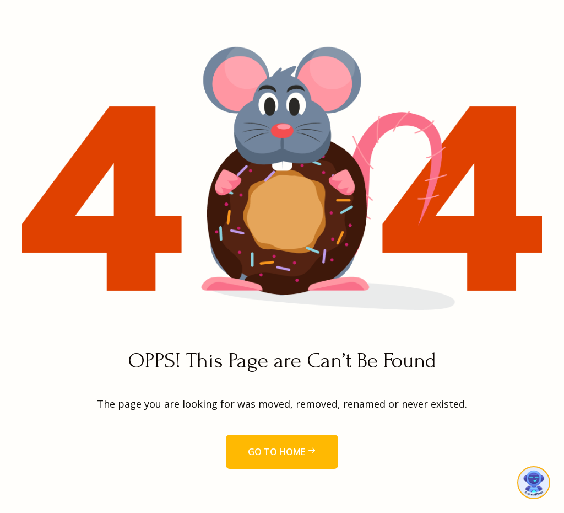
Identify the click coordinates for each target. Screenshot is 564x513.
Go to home (282, 452)
